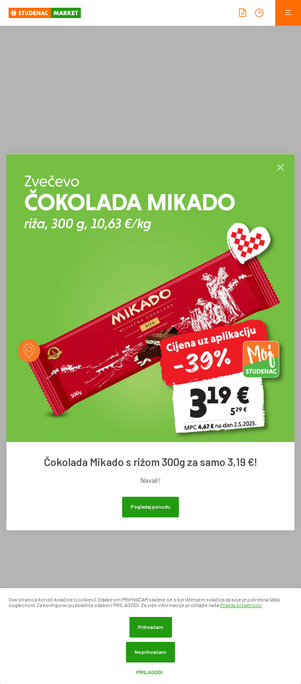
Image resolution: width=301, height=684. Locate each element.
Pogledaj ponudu (150, 506)
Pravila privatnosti (241, 605)
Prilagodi (149, 672)
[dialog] (150, 636)
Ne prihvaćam (150, 652)
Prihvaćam (150, 627)
